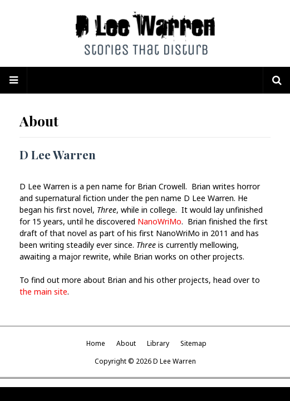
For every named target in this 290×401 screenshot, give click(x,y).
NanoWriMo (159, 221)
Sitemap (193, 343)
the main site (43, 291)
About (126, 343)
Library (158, 343)
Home (95, 343)
